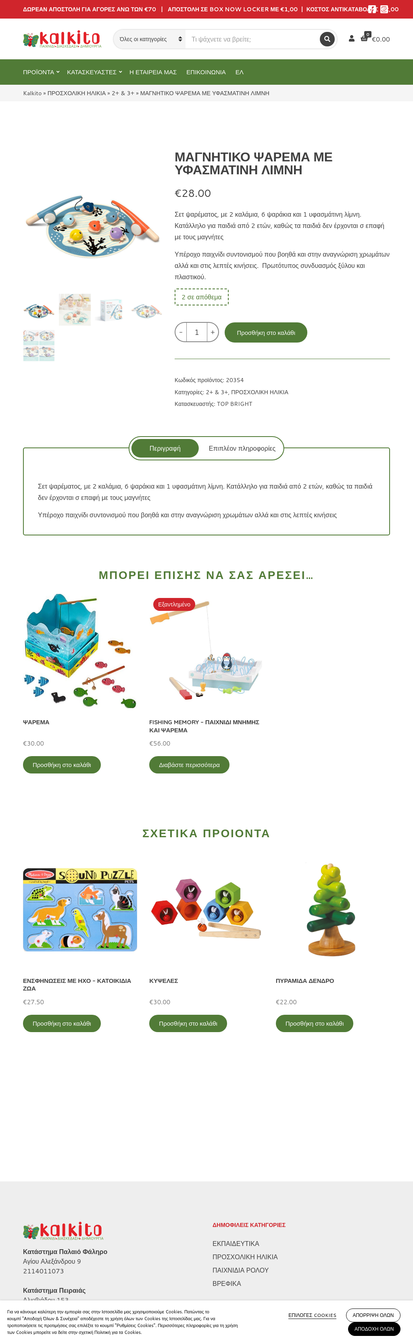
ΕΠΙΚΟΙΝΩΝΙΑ (205, 72)
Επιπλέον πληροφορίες (242, 448)
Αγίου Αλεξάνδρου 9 (52, 1156)
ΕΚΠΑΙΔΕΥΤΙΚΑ (236, 1138)
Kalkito (32, 93)
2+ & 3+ (123, 93)
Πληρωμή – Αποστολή (55, 1283)
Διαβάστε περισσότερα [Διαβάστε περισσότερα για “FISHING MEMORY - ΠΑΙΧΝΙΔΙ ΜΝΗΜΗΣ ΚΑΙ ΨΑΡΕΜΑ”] (189, 765)
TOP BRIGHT (234, 404)
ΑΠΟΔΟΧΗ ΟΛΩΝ (374, 1328)
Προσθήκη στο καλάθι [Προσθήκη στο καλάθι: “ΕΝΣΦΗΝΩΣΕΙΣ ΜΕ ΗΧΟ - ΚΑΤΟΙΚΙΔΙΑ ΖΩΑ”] (62, 1023)
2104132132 (43, 1204)
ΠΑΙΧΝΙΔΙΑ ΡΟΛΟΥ (241, 1165)
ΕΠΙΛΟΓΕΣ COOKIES (312, 1315)
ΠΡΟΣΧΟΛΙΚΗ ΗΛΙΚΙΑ (77, 93)
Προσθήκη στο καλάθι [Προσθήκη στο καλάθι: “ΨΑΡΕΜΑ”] (62, 765)
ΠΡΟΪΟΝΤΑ (38, 72)
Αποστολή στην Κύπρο (55, 1296)
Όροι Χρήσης (41, 1270)
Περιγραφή (165, 448)
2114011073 (43, 1166)
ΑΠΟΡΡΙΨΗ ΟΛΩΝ (373, 1315)
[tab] (165, 448)
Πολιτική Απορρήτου (52, 1256)
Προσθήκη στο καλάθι (266, 332)
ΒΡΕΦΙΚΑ (227, 1178)
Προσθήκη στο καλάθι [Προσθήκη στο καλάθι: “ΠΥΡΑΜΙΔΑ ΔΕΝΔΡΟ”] (315, 1023)
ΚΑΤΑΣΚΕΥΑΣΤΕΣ (92, 72)
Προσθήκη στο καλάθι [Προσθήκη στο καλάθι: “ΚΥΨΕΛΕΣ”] (188, 1023)
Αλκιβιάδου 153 (46, 1195)
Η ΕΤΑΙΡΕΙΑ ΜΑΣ (153, 72)
